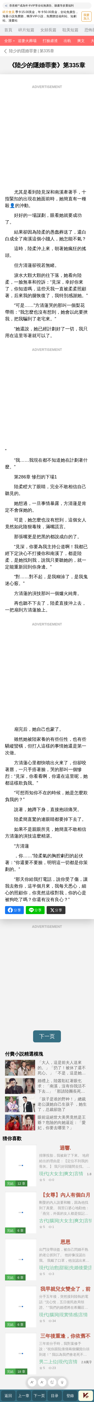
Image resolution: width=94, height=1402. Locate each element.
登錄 (70, 1395)
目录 (54, 1395)
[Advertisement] (47, 139)
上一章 (23, 1395)
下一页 (47, 1036)
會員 (85, 1395)
